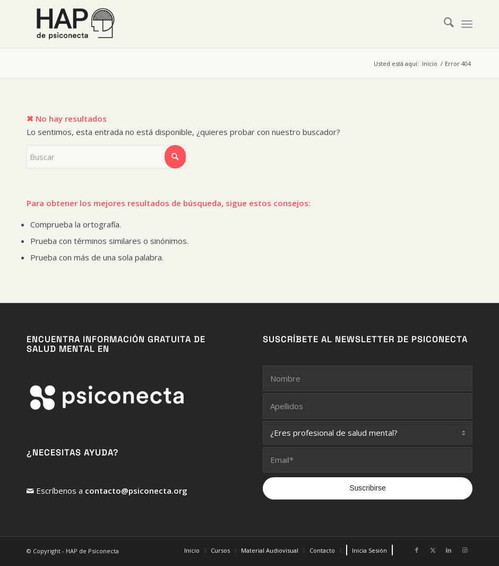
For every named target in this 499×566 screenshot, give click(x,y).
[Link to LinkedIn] (449, 550)
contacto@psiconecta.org (136, 490)
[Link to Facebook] (417, 550)
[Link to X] (433, 550)
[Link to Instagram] (464, 550)
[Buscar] (443, 24)
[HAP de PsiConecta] (75, 24)
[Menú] (466, 24)
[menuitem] (443, 24)
